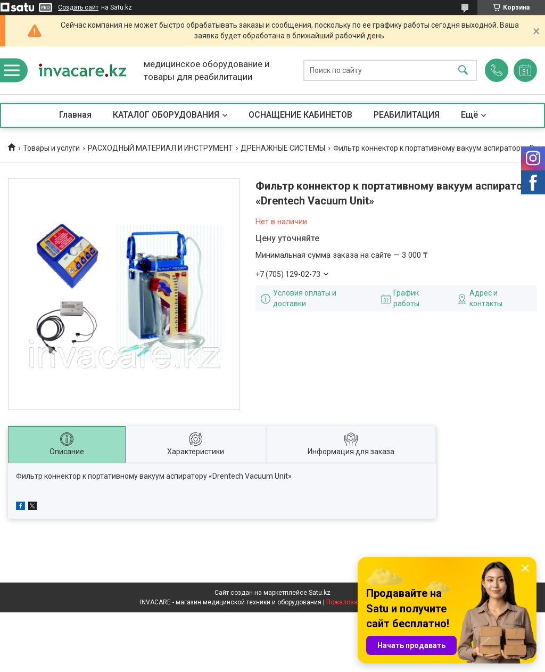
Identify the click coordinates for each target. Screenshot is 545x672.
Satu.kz (320, 592)
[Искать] (463, 70)
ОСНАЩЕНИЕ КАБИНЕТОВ (300, 115)
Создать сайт (78, 7)
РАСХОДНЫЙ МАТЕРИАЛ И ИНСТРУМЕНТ (160, 148)
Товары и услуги (51, 148)
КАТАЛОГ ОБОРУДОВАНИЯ (166, 115)
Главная (75, 115)
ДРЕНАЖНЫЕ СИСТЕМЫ (283, 148)
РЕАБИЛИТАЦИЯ (407, 115)
